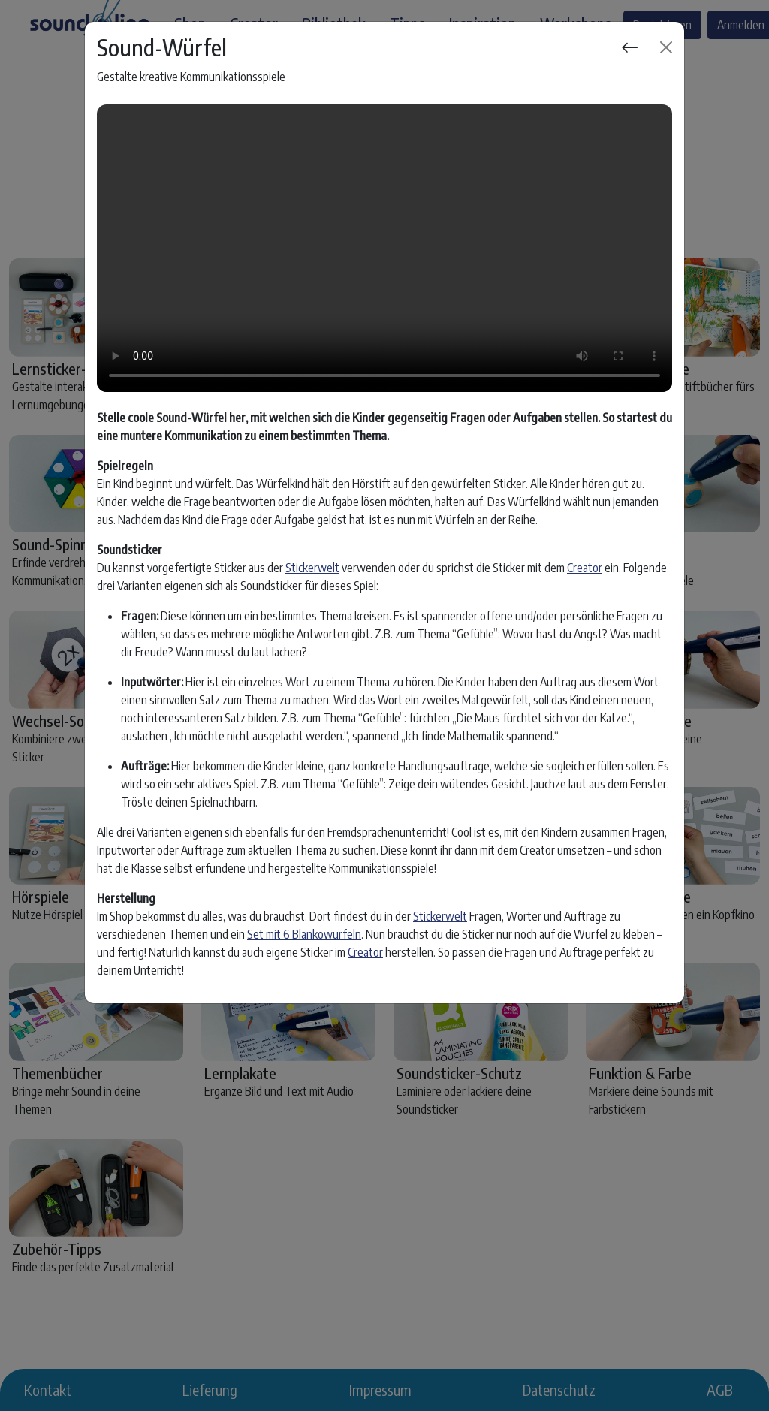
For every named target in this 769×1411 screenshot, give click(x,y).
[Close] (666, 47)
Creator (584, 567)
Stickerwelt (312, 567)
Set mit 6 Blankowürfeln (304, 934)
